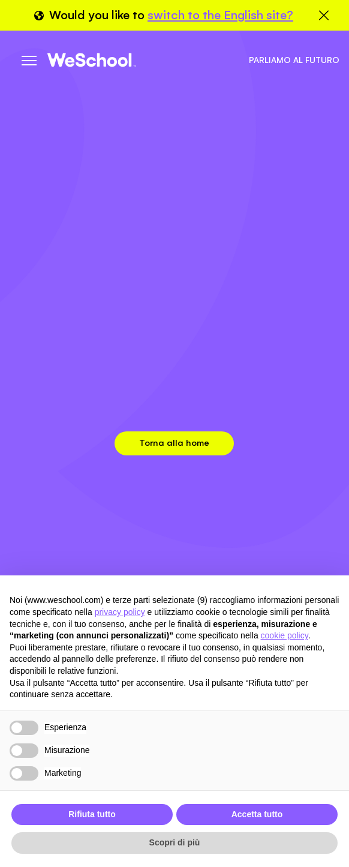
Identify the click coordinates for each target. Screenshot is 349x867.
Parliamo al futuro (294, 60)
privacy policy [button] (120, 612)
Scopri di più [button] (174, 842)
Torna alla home (174, 442)
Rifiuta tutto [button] (92, 814)
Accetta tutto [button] (257, 814)
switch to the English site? (220, 15)
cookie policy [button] (284, 635)
